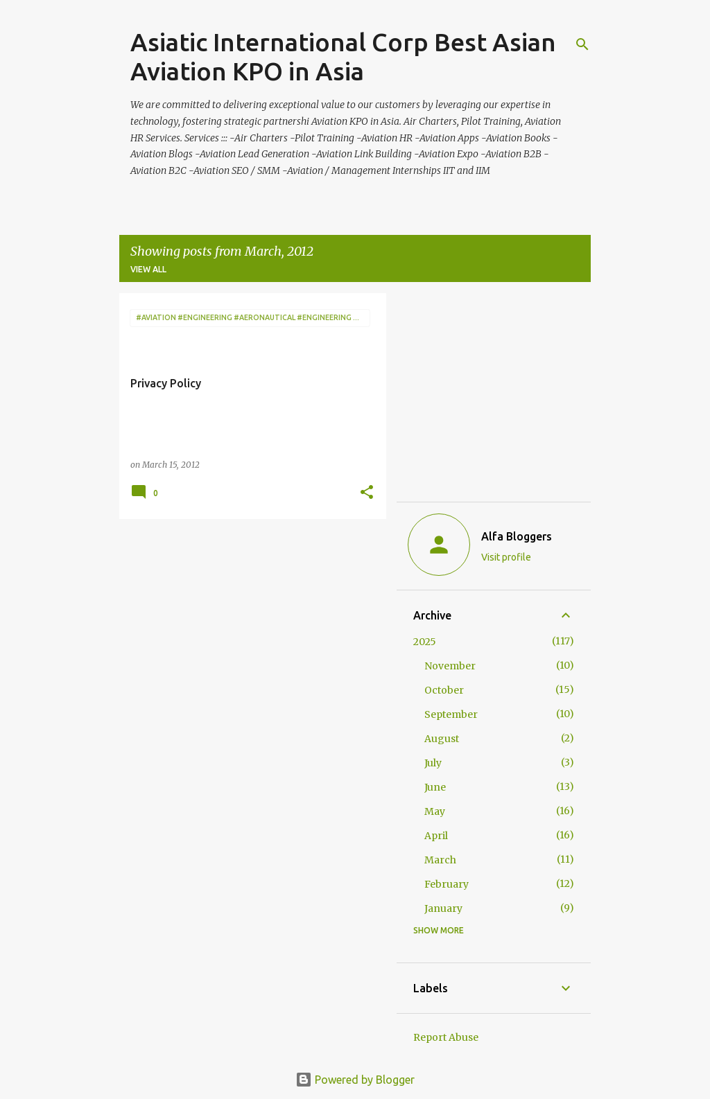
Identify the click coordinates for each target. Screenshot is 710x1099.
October (444, 690)
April (436, 835)
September (451, 714)
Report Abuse (445, 1037)
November (450, 666)
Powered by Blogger (355, 1079)
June (435, 787)
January (443, 908)
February (446, 884)
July (433, 763)
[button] (366, 493)
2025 (424, 641)
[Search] (582, 44)
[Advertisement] (247, 626)
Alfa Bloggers (516, 536)
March (440, 860)
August (441, 738)
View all (148, 269)
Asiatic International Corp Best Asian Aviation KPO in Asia (343, 56)
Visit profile (506, 557)
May (434, 811)
